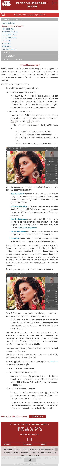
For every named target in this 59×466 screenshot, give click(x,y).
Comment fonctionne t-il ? (13, 20)
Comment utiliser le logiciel (12, 26)
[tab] (29, 20)
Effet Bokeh (6, 43)
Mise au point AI (8, 29)
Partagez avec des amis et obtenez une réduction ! (29, 424)
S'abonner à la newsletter (29, 437)
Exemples (6, 52)
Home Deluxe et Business (27, 228)
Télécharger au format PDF (13, 59)
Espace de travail (8, 23)
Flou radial (6, 40)
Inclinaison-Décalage (10, 32)
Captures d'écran (9, 56)
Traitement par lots (9, 49)
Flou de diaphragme (9, 34)
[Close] (56, 449)
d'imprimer (54, 361)
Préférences (6, 46)
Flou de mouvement (9, 37)
